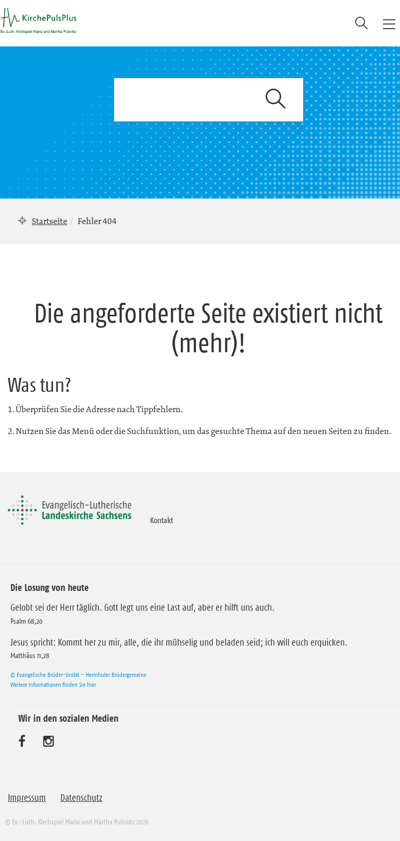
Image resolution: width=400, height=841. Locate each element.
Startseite (49, 221)
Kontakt (161, 520)
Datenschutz (81, 797)
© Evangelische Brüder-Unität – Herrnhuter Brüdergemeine (78, 674)
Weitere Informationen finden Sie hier (53, 684)
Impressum (27, 797)
